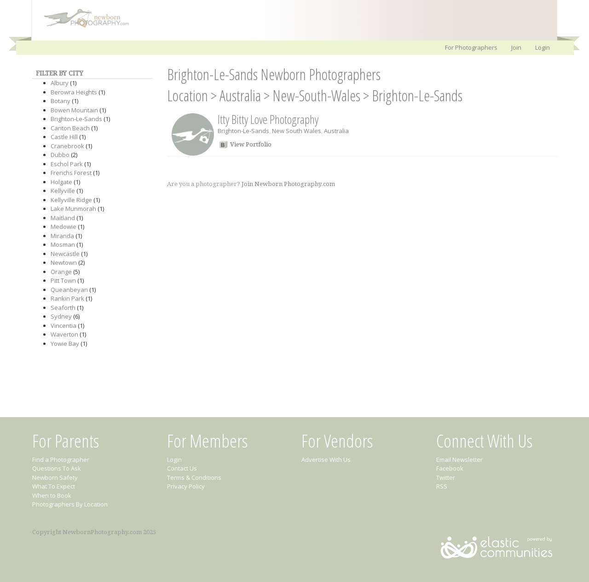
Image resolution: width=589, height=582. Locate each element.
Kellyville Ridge (71, 200)
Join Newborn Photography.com (288, 183)
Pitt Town (63, 280)
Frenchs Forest (71, 173)
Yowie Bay (65, 343)
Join (516, 47)
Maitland (63, 218)
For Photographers (471, 47)
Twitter (445, 477)
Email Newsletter (459, 459)
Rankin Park (67, 298)
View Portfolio (250, 144)
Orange (61, 272)
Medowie (63, 226)
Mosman (63, 244)
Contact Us (182, 468)
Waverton (64, 334)
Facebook (449, 468)
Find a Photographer (60, 459)
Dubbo (60, 155)
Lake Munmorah (73, 208)
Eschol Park (67, 164)
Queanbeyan (69, 289)
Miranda (62, 236)
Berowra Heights (74, 92)
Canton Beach (70, 128)
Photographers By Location (70, 504)
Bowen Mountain (74, 110)
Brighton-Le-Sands (76, 119)
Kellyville (63, 190)
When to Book (51, 495)
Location (187, 95)
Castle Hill (64, 137)
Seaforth (63, 307)
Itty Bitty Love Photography (268, 119)
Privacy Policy (186, 486)
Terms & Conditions (194, 477)
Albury (60, 83)
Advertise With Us (326, 459)
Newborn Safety (55, 477)
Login (542, 47)
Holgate (61, 182)
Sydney (61, 316)
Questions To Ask (56, 468)
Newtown (64, 262)
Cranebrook (67, 146)
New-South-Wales (316, 95)
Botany (60, 101)
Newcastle (65, 254)
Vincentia (63, 325)
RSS (441, 486)
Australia (240, 95)
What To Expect (53, 486)
